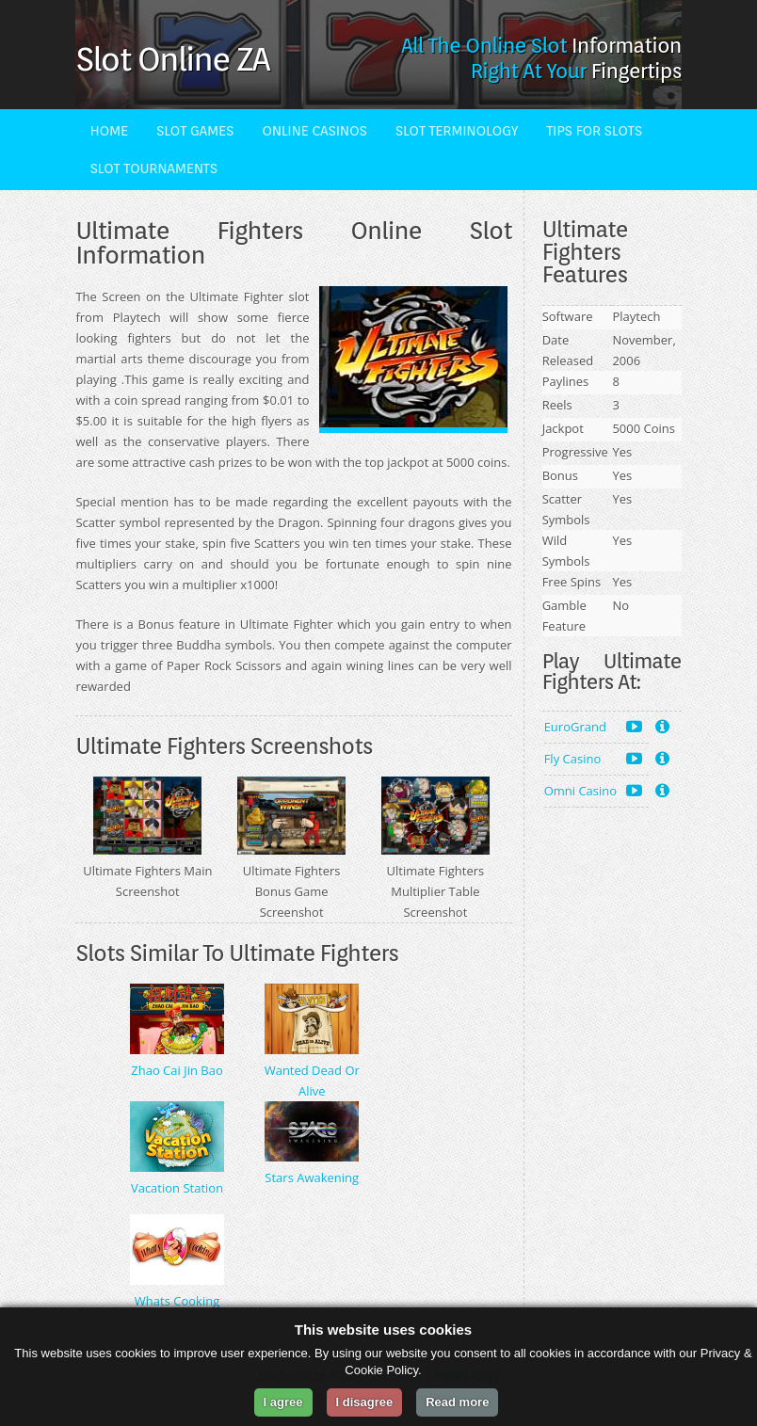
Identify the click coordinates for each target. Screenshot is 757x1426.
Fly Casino (593, 758)
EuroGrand (593, 726)
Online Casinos (314, 130)
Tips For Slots (594, 130)
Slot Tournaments (153, 168)
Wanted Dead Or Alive (312, 1070)
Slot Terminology (457, 130)
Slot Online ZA (171, 58)
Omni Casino (593, 790)
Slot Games (195, 130)
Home (108, 130)
